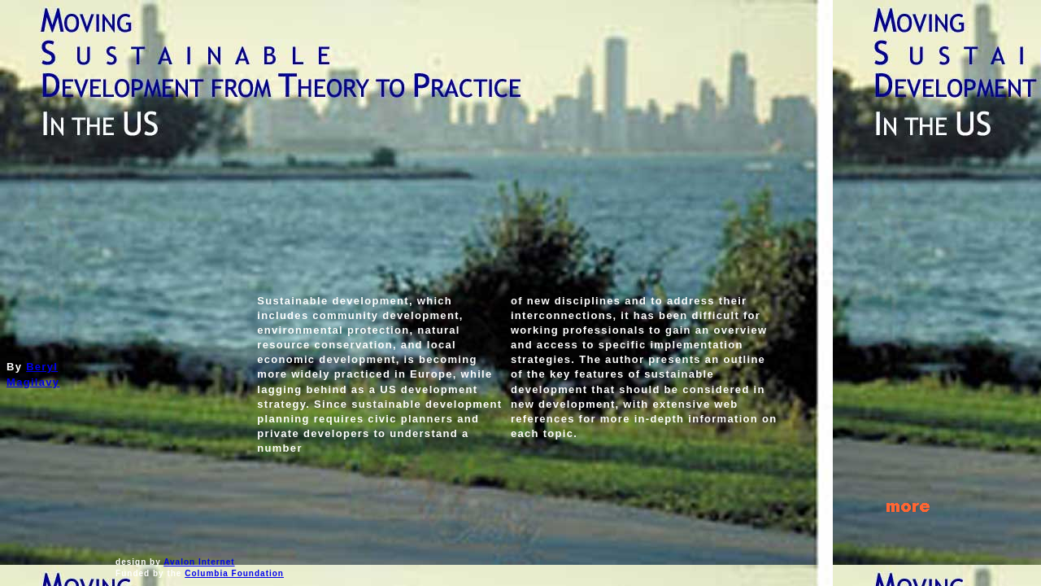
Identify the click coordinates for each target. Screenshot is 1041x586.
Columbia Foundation (234, 573)
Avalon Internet (198, 562)
